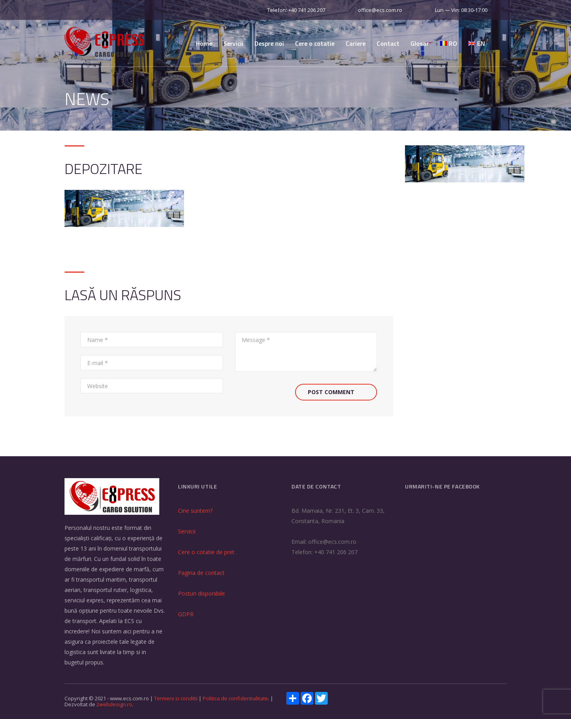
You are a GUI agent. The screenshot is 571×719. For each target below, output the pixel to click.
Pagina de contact (201, 572)
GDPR (186, 614)
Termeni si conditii (176, 698)
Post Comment (331, 392)
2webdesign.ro (114, 704)
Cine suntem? (195, 510)
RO (448, 43)
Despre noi (269, 43)
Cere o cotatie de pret (206, 552)
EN (476, 43)
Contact (388, 43)
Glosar (420, 43)
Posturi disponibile (201, 593)
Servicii (233, 43)
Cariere (356, 43)
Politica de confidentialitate (235, 698)
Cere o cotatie (314, 43)
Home (204, 43)
